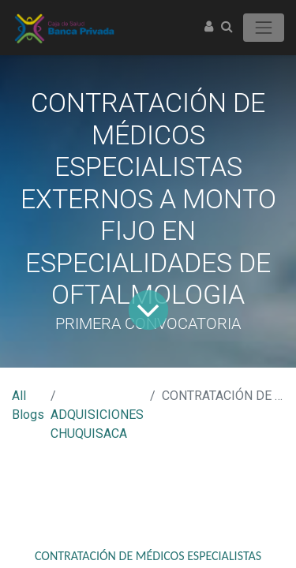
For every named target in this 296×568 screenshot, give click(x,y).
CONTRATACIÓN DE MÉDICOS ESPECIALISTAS (148, 555)
